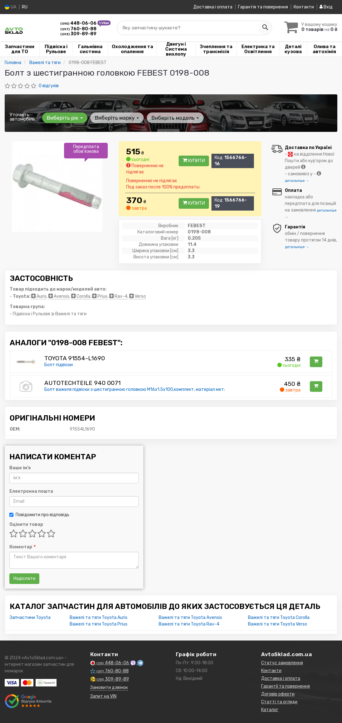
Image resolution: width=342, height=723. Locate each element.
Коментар (22, 547)
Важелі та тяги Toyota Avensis (190, 617)
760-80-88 (78, 29)
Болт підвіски (58, 364)
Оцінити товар (26, 524)
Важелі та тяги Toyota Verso (277, 624)
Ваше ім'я (20, 468)
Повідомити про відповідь (39, 514)
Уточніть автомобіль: (23, 117)
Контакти (304, 7)
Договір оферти (278, 694)
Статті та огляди (279, 702)
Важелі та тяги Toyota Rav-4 (189, 624)
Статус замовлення (282, 663)
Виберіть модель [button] (174, 118)
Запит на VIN (103, 696)
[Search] (263, 28)
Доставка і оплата (212, 7)
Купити (194, 160)
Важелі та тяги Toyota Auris (98, 617)
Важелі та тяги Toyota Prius (98, 624)
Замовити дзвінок (109, 687)
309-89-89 (78, 34)
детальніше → (297, 181)
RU (24, 7)
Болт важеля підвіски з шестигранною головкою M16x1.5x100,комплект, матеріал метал (136, 389)
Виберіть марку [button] (116, 118)
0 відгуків (49, 85)
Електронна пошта (31, 491)
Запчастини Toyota (30, 617)
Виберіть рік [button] (64, 118)
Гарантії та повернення (285, 686)
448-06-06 (78, 23)
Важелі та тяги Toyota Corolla (279, 617)
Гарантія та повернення (263, 7)
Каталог (269, 709)
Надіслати (24, 578)
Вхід (326, 7)
